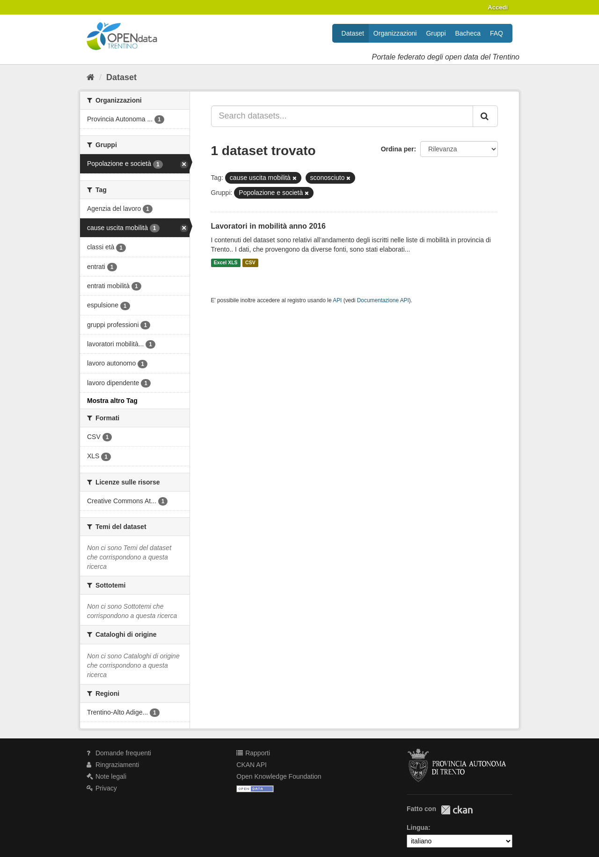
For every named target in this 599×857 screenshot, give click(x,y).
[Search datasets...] (342, 116)
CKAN (457, 810)
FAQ (496, 33)
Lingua (417, 827)
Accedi (498, 7)
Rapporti (253, 753)
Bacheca (468, 33)
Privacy (102, 788)
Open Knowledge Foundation (278, 776)
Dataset (353, 33)
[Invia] (485, 116)
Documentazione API (383, 300)
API (337, 300)
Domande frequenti (119, 753)
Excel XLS (226, 263)
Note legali (106, 776)
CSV (250, 263)
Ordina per (397, 149)
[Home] (91, 77)
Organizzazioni (395, 33)
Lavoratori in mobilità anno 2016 (268, 226)
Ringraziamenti (113, 764)
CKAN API (251, 764)
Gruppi (436, 33)
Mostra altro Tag (112, 400)
